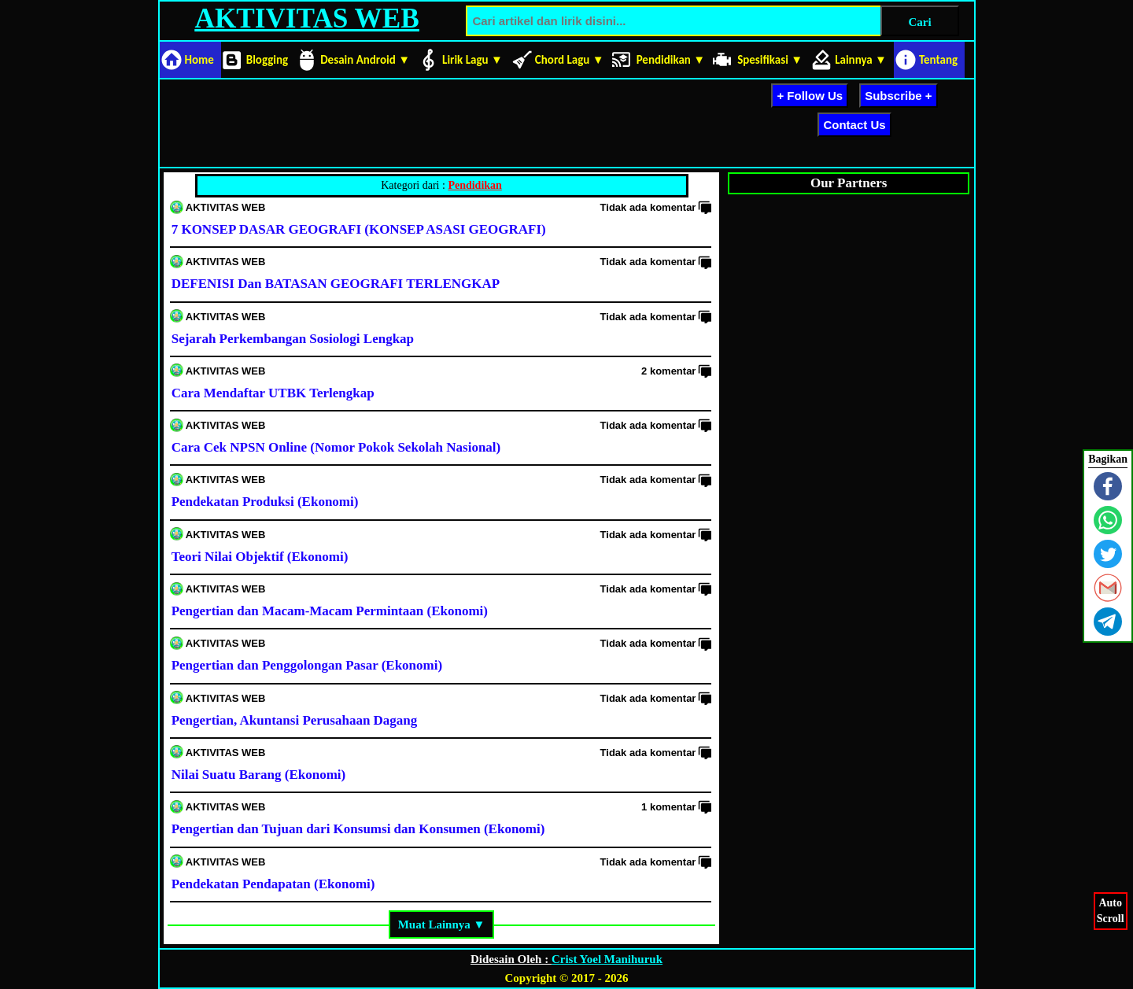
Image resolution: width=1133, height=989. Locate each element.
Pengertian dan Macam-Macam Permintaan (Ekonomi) (330, 610)
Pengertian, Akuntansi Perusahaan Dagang (295, 720)
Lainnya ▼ (861, 60)
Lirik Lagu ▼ (472, 60)
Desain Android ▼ (365, 60)
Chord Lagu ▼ (569, 60)
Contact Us (854, 124)
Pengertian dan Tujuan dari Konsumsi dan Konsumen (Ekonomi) (358, 828)
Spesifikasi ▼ (770, 60)
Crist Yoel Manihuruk (607, 959)
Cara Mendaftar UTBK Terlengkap (273, 393)
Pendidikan (474, 185)
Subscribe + (898, 95)
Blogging (267, 60)
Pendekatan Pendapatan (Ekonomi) (273, 883)
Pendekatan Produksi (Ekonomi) (265, 501)
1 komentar (668, 807)
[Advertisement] (449, 120)
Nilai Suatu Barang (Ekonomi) (259, 774)
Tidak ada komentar (648, 207)
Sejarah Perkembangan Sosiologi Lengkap (293, 338)
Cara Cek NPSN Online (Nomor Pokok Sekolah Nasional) (336, 447)
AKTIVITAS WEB (306, 18)
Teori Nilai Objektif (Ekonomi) (260, 556)
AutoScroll (1110, 910)
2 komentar (668, 371)
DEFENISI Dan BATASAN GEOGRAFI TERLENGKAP (336, 283)
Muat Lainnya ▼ (441, 924)
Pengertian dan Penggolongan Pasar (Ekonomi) (307, 665)
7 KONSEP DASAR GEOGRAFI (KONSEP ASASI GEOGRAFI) (359, 229)
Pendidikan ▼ (671, 60)
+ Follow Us (810, 95)
